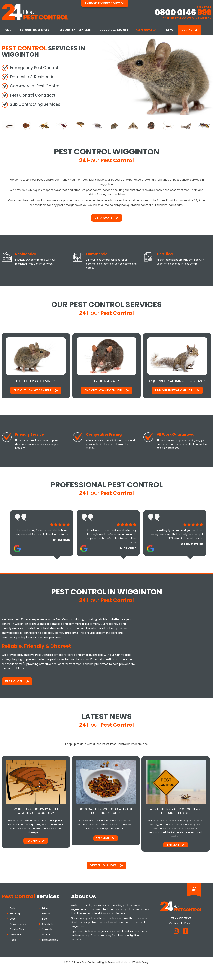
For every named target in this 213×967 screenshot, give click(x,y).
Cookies (173, 922)
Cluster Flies (17, 928)
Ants (12, 907)
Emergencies (50, 939)
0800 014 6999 (181, 917)
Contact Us (189, 30)
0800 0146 (183, 12)
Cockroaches (18, 923)
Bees (13, 918)
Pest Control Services (34, 30)
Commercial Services (113, 30)
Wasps (46, 934)
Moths (46, 913)
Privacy (188, 922)
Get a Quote (103, 217)
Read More (33, 840)
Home (7, 30)
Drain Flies (16, 934)
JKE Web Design (140, 961)
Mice (45, 907)
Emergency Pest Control (104, 3)
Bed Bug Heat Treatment (75, 30)
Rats (45, 918)
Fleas (13, 939)
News (169, 30)
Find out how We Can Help (32, 390)
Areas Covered (146, 30)
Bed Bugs (15, 913)
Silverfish (47, 923)
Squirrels (47, 928)
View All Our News (103, 865)
